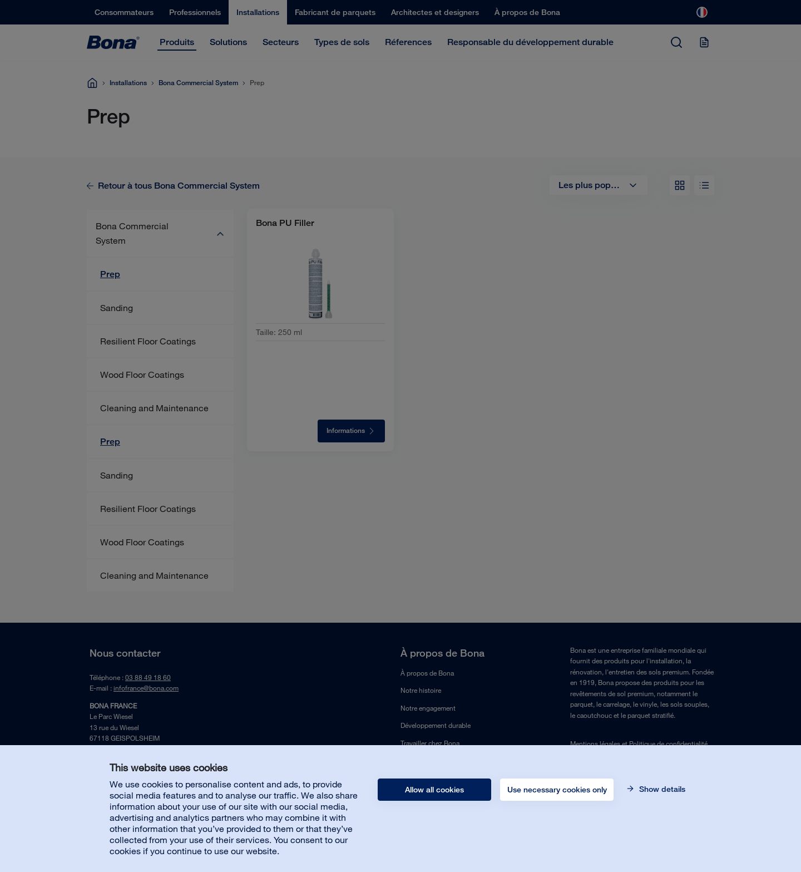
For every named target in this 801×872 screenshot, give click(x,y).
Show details (661, 789)
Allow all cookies (434, 790)
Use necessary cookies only (557, 790)
